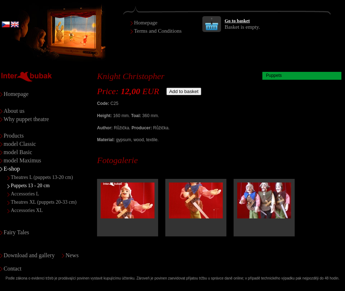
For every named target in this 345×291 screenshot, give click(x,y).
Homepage (145, 23)
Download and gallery (29, 255)
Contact (13, 268)
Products (14, 136)
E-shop (12, 169)
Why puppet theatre (26, 119)
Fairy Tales (16, 232)
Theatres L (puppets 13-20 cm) (42, 177)
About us (14, 111)
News (71, 255)
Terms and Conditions (157, 31)
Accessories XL (27, 210)
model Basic (18, 152)
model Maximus (22, 160)
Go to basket (237, 20)
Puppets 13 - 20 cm (30, 185)
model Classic (20, 144)
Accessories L (25, 194)
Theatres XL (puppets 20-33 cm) (44, 202)
